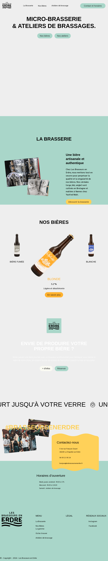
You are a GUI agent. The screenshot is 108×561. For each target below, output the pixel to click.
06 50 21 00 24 (65, 457)
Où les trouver (41, 533)
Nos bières (45, 36)
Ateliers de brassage (60, 5)
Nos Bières (42, 5)
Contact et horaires (93, 6)
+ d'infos (46, 368)
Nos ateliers (62, 36)
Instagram (92, 521)
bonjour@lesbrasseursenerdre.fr (71, 463)
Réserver (61, 368)
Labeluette (12, 519)
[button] (77, 290)
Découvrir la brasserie (78, 202)
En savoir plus (54, 300)
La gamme (40, 528)
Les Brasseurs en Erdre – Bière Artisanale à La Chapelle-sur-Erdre (7, 5)
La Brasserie (28, 5)
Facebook (93, 526)
